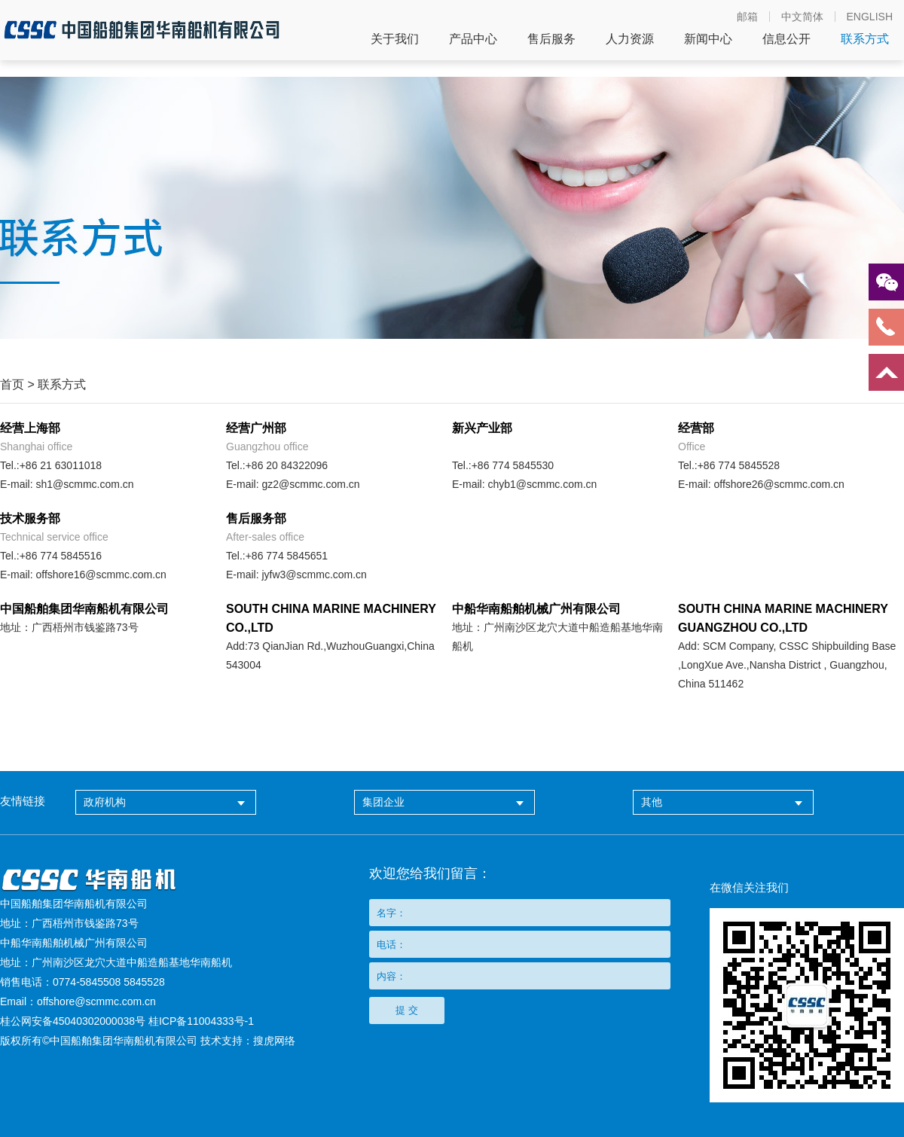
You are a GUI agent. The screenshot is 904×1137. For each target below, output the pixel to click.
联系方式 (865, 39)
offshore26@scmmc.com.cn (778, 484)
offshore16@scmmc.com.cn (100, 574)
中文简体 (802, 16)
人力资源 (630, 39)
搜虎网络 (274, 1041)
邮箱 (747, 16)
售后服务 (551, 39)
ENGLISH (870, 16)
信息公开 (786, 39)
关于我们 (395, 39)
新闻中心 (708, 39)
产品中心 (473, 39)
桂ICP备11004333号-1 (201, 1021)
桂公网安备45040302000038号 (72, 1021)
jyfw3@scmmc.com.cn (313, 574)
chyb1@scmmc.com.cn (542, 484)
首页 (12, 384)
